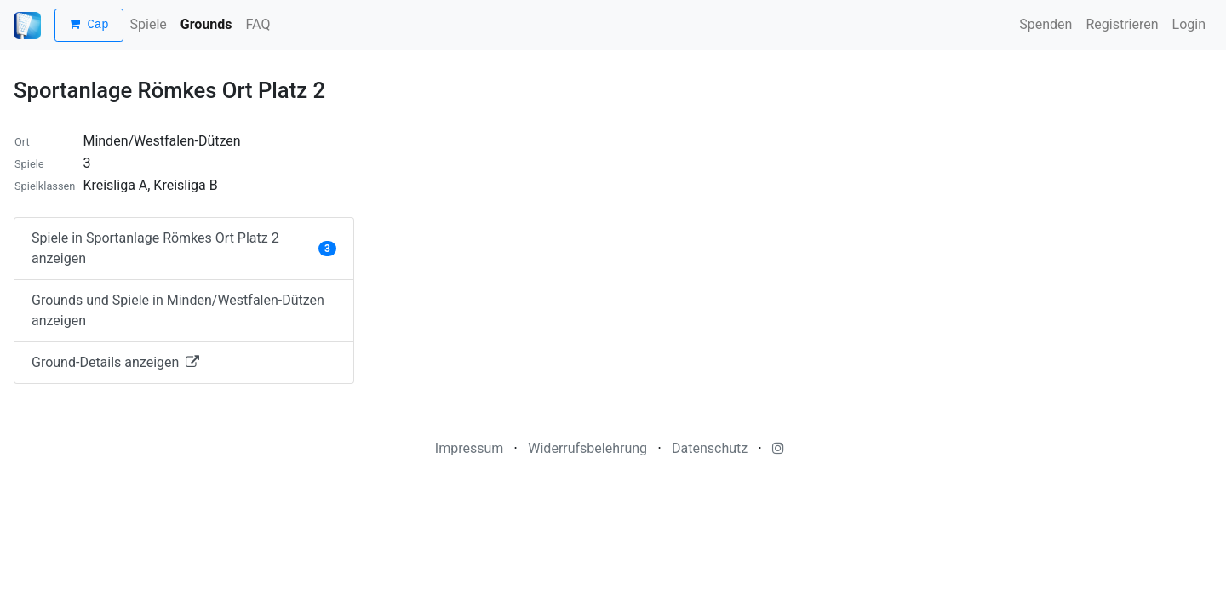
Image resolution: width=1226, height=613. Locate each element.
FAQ (258, 24)
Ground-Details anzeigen (115, 362)
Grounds (206, 24)
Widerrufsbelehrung (587, 448)
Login (1189, 24)
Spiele (148, 24)
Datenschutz (710, 448)
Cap (89, 25)
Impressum (469, 448)
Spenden (1045, 24)
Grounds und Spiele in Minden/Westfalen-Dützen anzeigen (178, 310)
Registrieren (1122, 24)
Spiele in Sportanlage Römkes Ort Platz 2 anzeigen (184, 248)
